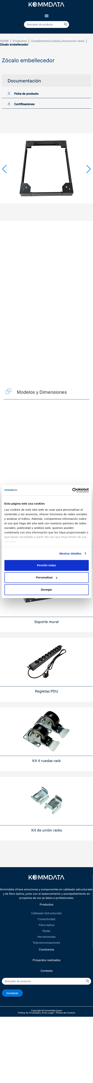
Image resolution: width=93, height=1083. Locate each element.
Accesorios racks (72, 41)
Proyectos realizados (47, 960)
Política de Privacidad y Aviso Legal (36, 1012)
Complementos (41, 41)
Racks (57, 41)
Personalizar (46, 577)
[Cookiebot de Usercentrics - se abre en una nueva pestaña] (72, 490)
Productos (20, 41)
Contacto (47, 971)
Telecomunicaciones (46, 942)
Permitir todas (46, 565)
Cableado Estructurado (46, 913)
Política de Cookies (65, 1012)
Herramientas (46, 937)
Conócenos (46, 949)
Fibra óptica (46, 925)
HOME (4, 41)
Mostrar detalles (70, 553)
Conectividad (46, 919)
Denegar (46, 589)
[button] (46, 16)
